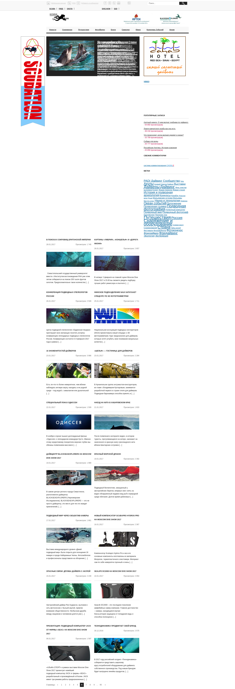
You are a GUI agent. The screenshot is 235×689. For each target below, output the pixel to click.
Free (61, 9)
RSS (74, 3)
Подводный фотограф (175, 212)
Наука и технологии (167, 200)
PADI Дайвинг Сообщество (162, 180)
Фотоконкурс (175, 230)
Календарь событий (155, 30)
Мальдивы (177, 198)
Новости (52, 30)
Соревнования (150, 228)
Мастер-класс (149, 201)
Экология (149, 235)
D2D (115, 9)
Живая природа (165, 190)
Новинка (183, 201)
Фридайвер (151, 233)
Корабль (175, 196)
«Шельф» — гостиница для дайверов (113, 351)
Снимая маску (178, 225)
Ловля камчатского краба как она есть (160, 129)
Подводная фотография (165, 207)
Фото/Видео (100, 30)
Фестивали (148, 231)
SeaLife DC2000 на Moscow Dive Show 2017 (115, 571)
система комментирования (159, 165)
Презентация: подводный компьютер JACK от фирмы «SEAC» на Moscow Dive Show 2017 (68, 630)
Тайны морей (176, 228)
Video (146, 82)
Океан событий (155, 203)
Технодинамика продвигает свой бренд (115, 626)
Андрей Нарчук (160, 184)
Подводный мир (153, 212)
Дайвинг (167, 187)
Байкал (170, 184)
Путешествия (83, 30)
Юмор (138, 30)
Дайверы (152, 187)
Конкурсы (165, 195)
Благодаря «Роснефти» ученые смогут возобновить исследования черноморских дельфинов (116, 51)
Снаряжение (67, 30)
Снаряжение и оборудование (158, 222)
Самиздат (126, 30)
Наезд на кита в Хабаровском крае (112, 403)
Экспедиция (161, 236)
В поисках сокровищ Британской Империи (68, 240)
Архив (171, 30)
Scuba (52, 9)
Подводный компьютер (175, 210)
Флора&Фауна (159, 230)
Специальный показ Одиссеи (61, 403)
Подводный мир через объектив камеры (67, 516)
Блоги (113, 30)
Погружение (174, 203)
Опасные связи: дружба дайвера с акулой (68, 571)
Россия (176, 218)
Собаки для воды (151, 141)
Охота (70, 9)
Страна (164, 227)
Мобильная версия (58, 3)
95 (101, 685)
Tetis (182, 181)
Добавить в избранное (89, 3)
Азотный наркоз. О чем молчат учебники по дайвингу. (166, 122)
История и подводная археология (158, 194)
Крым (150, 198)
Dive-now (106, 9)
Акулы (149, 184)
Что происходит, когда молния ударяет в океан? (164, 135)
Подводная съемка (155, 206)
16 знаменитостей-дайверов (61, 351)
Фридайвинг (168, 233)
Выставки (180, 183)
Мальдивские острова (163, 198)
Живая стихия (179, 190)
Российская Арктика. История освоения (160, 148)
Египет (155, 190)
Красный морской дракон (107, 454)
